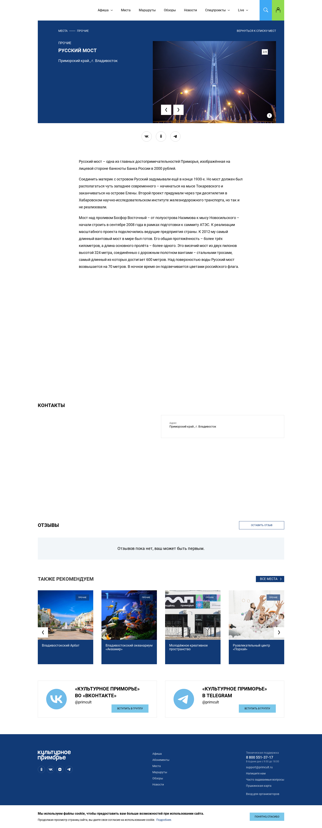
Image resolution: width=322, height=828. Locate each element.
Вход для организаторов (262, 794)
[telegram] (175, 136)
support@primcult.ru (259, 767)
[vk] (146, 136)
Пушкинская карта (258, 785)
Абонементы (160, 759)
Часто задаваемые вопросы (265, 779)
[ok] (161, 136)
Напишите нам (256, 773)
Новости (158, 784)
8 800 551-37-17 (259, 757)
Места (63, 30)
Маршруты (159, 772)
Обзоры (157, 778)
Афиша (157, 753)
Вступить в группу (130, 708)
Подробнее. (164, 819)
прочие (83, 30)
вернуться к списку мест (256, 30)
